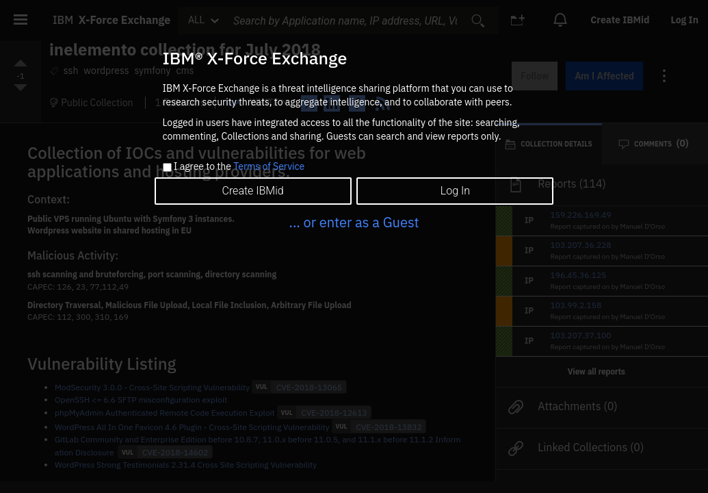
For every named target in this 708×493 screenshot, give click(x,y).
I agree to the (239, 167)
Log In (455, 190)
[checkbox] (167, 167)
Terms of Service (268, 166)
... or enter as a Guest (354, 222)
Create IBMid (252, 190)
